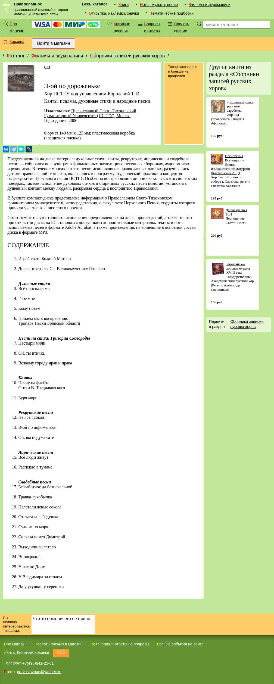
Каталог (15, 55)
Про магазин (17, 27)
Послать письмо (181, 27)
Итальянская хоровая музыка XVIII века (238, 268)
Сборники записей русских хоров (127, 55)
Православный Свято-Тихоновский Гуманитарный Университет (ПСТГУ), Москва (90, 113)
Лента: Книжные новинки (26, 652)
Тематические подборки (172, 13)
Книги (124, 4)
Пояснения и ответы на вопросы (120, 644)
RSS (61, 652)
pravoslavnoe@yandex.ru (39, 672)
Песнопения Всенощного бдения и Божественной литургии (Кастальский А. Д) (230, 164)
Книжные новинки (122, 27)
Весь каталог (94, 4)
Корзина (17, 41)
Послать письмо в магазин (59, 644)
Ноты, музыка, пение (159, 4)
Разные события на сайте (180, 644)
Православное (28, 4)
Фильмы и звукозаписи (210, 4)
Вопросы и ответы (152, 27)
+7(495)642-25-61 (38, 663)
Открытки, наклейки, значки (114, 13)
